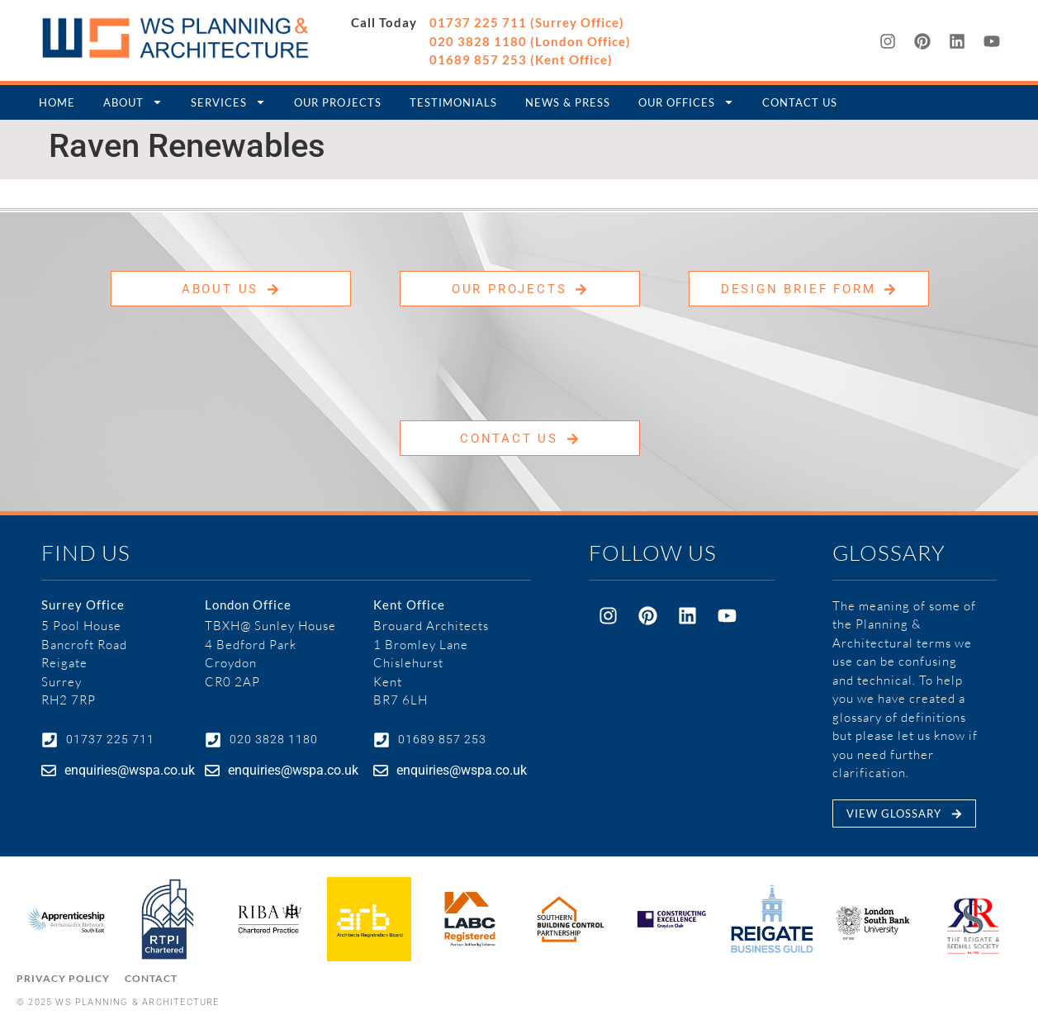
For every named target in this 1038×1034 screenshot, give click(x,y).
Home (57, 102)
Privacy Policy (63, 978)
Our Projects (338, 102)
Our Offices (686, 102)
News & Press (567, 102)
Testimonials (453, 102)
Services (228, 102)
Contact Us (799, 102)
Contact (151, 978)
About (133, 102)
